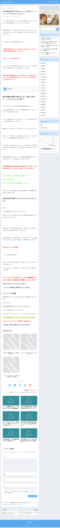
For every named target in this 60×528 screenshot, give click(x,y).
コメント (5, 457)
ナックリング (17, 392)
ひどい (47, 152)
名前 (4, 474)
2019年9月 (43, 80)
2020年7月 (43, 63)
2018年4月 (43, 111)
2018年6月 (43, 105)
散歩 (23, 392)
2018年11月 (43, 97)
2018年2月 (43, 116)
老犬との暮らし (33, 390)
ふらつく (54, 152)
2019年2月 (43, 91)
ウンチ (52, 142)
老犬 (32, 392)
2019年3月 (43, 88)
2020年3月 (43, 74)
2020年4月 (43, 72)
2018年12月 (43, 94)
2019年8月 (43, 83)
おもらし (47, 144)
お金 (55, 142)
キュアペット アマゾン (45, 140)
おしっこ (56, 138)
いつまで (42, 138)
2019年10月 (43, 77)
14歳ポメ (53, 140)
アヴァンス (46, 147)
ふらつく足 (42, 152)
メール (5, 480)
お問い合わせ (55, 1)
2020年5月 (43, 69)
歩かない (28, 392)
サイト (4, 486)
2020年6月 (43, 66)
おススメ (54, 150)
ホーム (49, 1)
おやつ (50, 152)
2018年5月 (43, 108)
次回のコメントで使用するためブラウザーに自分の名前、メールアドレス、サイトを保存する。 (20, 492)
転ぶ (36, 392)
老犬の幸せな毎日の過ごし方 (11, 2)
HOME (30, 522)
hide (9, 88)
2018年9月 (43, 102)
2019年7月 (43, 86)
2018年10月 (43, 100)
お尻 (53, 138)
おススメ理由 (52, 144)
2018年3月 (43, 114)
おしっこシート (48, 138)
